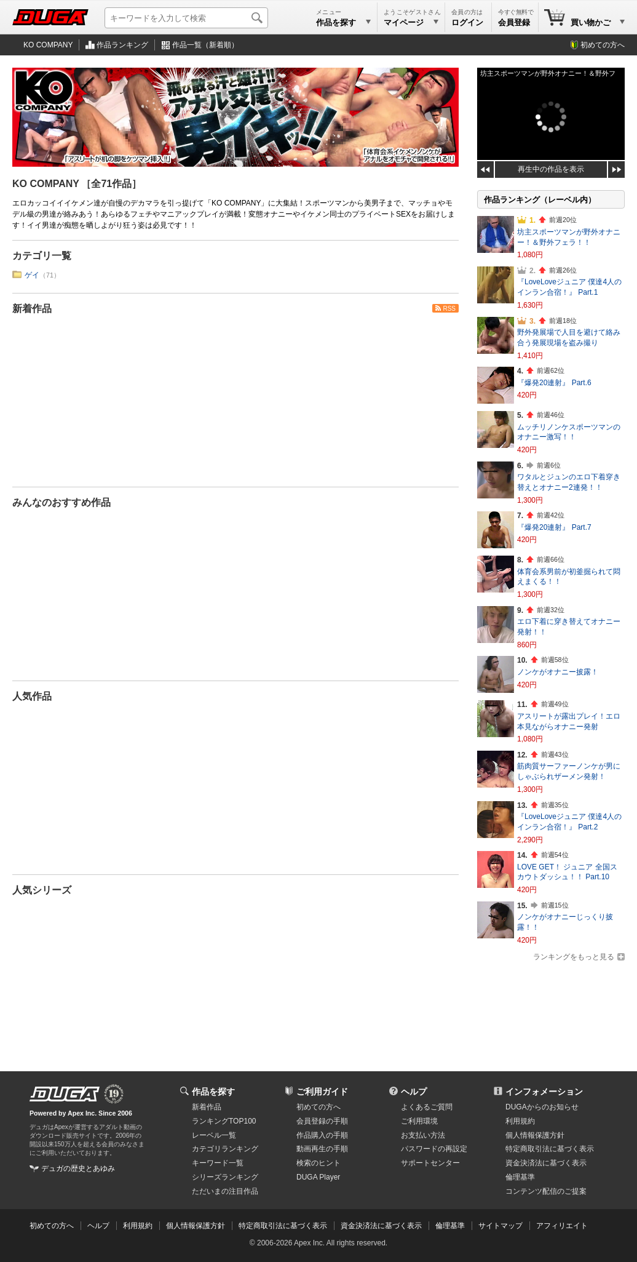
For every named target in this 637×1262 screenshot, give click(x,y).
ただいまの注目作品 (225, 1191)
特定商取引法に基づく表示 (283, 1225)
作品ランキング (122, 45)
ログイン (467, 22)
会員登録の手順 (322, 1121)
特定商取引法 (549, 1148)
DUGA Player (318, 1177)
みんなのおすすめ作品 (61, 502)
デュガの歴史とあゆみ (78, 1168)
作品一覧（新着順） (205, 45)
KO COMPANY (48, 45)
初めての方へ (602, 45)
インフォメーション (544, 1091)
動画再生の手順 (322, 1148)
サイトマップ (500, 1225)
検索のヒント (318, 1163)
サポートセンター (430, 1163)
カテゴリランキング (225, 1148)
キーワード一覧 (217, 1163)
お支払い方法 (423, 1135)
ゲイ (32, 275)
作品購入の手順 (322, 1135)
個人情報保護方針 (534, 1135)
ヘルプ (414, 1091)
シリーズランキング (225, 1177)
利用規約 (520, 1121)
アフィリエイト (562, 1225)
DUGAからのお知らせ (542, 1107)
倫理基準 (520, 1177)
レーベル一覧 (214, 1135)
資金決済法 (546, 1163)
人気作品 (32, 696)
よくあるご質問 (427, 1107)
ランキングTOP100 (224, 1121)
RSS (449, 308)
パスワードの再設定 (434, 1148)
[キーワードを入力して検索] (186, 17)
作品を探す (213, 1091)
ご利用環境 (419, 1121)
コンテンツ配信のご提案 (546, 1191)
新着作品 (32, 308)
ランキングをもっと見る (573, 956)
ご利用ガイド (322, 1091)
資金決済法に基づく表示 (381, 1225)
